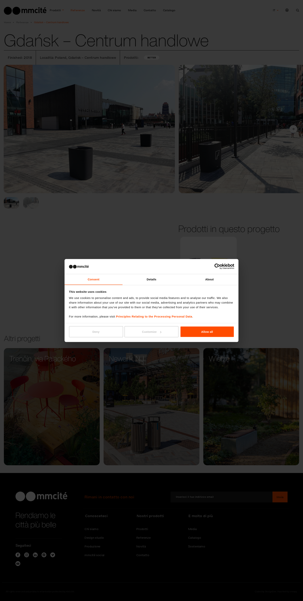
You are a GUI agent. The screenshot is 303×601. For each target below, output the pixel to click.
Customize (151, 331)
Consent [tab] (94, 279)
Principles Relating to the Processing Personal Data (154, 316)
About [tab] (209, 279)
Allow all (207, 331)
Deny (96, 331)
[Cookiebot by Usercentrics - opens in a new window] (217, 266)
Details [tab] (151, 279)
